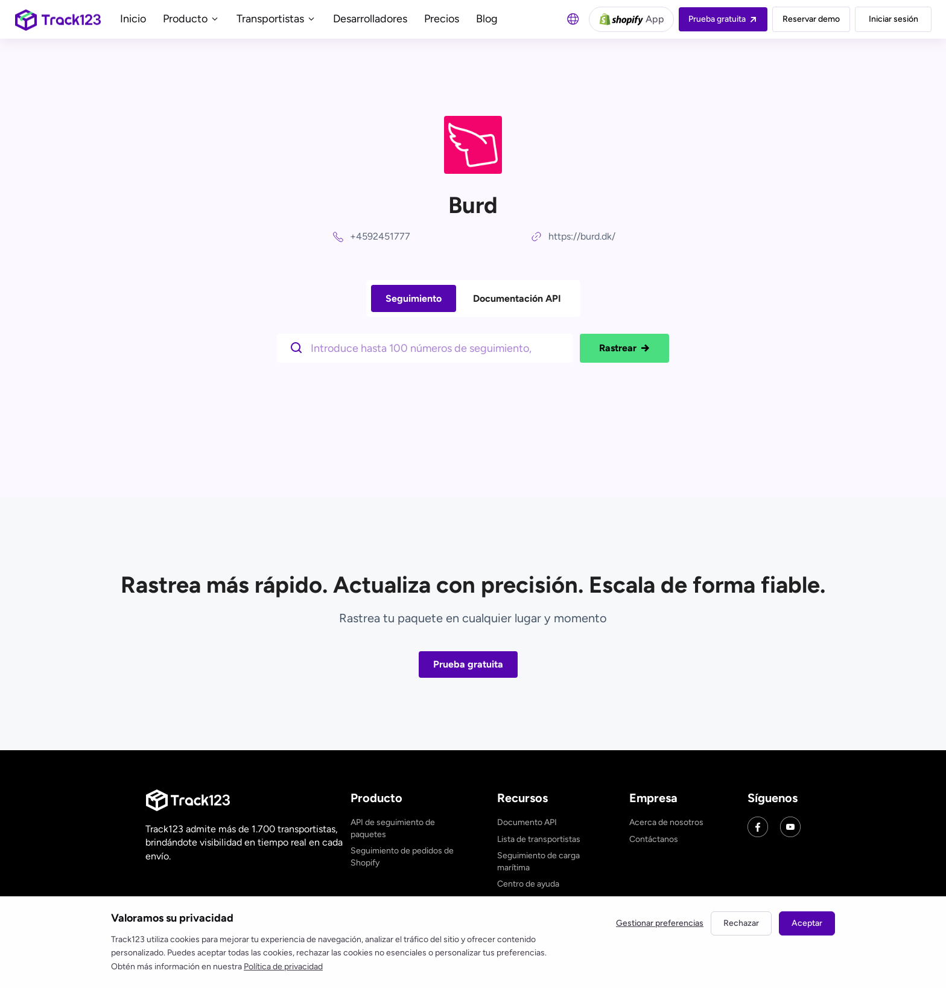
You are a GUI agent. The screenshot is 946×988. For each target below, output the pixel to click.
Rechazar (741, 923)
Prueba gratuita (468, 664)
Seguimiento (414, 298)
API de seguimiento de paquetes (393, 828)
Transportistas (276, 18)
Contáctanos (653, 839)
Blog (487, 18)
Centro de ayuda (528, 884)
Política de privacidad (283, 966)
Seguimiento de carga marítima (538, 861)
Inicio (133, 18)
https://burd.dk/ (581, 236)
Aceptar (807, 923)
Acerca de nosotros (666, 822)
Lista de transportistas (538, 839)
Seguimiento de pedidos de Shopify (402, 857)
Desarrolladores (370, 18)
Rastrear (624, 348)
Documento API (527, 822)
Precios (441, 18)
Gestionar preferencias (659, 923)
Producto (191, 18)
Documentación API (517, 298)
